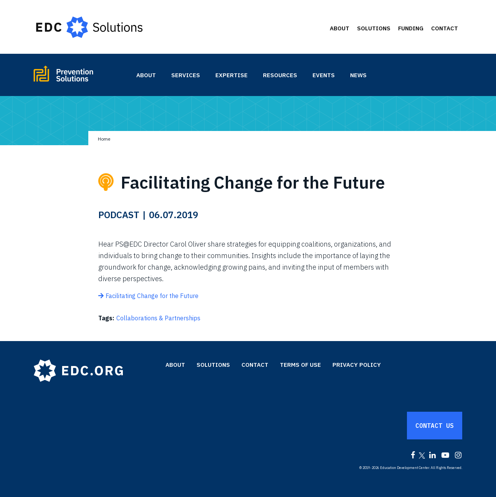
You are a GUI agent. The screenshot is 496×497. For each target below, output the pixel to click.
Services (185, 75)
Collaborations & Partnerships (158, 318)
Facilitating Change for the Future (152, 296)
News (358, 75)
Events (323, 75)
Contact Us (434, 425)
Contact (444, 28)
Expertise (231, 75)
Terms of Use (300, 364)
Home (104, 139)
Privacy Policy (356, 364)
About (339, 28)
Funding (410, 28)
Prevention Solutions (81, 77)
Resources (280, 75)
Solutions (373, 28)
